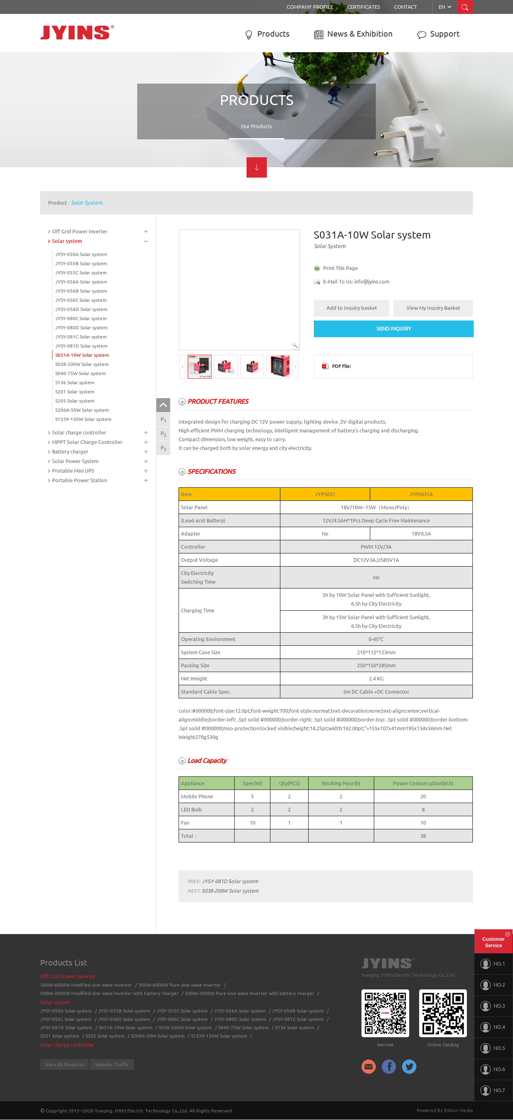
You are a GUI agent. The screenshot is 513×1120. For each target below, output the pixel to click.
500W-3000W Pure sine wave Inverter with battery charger (249, 993)
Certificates (363, 7)
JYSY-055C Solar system (81, 272)
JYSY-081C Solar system (81, 336)
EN (446, 7)
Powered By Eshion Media (445, 1110)
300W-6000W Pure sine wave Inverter (179, 984)
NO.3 (492, 1006)
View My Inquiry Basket (433, 308)
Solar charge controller (79, 432)
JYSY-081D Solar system (81, 345)
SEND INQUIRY (394, 328)
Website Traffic (112, 1064)
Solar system (87, 202)
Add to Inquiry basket (351, 308)
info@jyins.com (371, 281)
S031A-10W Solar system (82, 355)
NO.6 (492, 1069)
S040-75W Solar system (80, 373)
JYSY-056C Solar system (81, 300)
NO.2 (492, 985)
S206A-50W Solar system (82, 409)
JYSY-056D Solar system (81, 309)
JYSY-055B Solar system (81, 263)
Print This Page (340, 268)
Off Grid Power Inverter (79, 231)
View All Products (64, 1064)
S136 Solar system (74, 382)
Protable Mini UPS (73, 470)
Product (57, 202)
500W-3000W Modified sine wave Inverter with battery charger (109, 993)
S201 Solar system (74, 391)
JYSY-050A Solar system (81, 254)
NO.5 (492, 1048)
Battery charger (70, 451)
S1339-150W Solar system (83, 419)
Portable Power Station (79, 480)
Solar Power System (75, 461)
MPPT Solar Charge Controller (87, 442)
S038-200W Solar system (82, 364)
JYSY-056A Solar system (81, 281)
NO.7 (492, 1090)
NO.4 (492, 1027)
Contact (405, 7)
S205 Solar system (74, 400)
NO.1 (492, 964)
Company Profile (310, 7)
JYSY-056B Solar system (81, 290)
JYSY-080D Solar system (81, 327)
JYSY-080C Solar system (81, 318)
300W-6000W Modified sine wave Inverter (86, 984)
